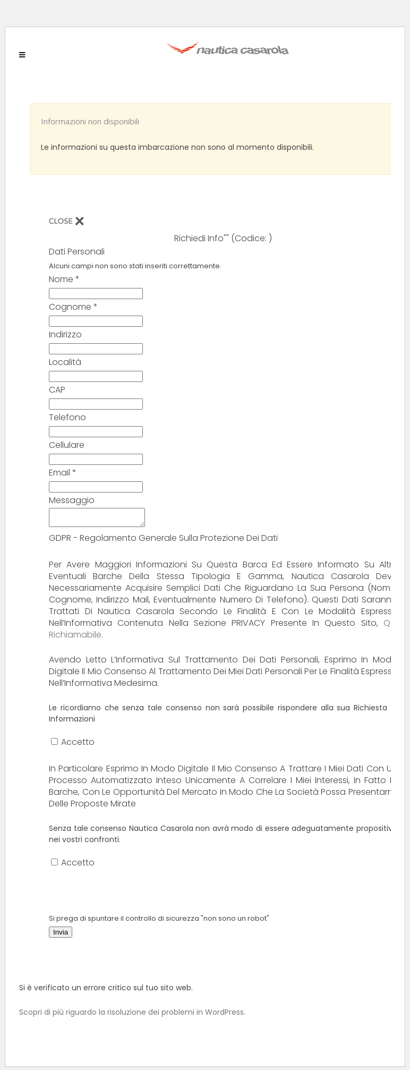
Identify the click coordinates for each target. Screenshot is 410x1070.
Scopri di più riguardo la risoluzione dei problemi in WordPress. (132, 1015)
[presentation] (129, 894)
